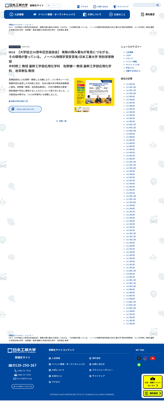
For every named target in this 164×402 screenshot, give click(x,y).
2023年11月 (131, 165)
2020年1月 (130, 277)
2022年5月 (130, 218)
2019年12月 (131, 280)
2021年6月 (130, 252)
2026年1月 (130, 84)
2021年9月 (130, 243)
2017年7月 (130, 314)
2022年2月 (130, 227)
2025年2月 (130, 118)
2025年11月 (131, 90)
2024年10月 (131, 131)
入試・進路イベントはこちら (151, 378)
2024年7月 (130, 140)
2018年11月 (131, 305)
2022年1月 (130, 230)
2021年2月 (130, 265)
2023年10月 (131, 168)
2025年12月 (131, 87)
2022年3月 (130, 224)
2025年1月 (130, 122)
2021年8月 (130, 246)
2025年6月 (130, 106)
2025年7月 (130, 103)
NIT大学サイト (54, 5)
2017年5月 (130, 321)
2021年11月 (131, 237)
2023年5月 (130, 181)
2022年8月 (130, 209)
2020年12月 (131, 271)
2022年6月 (130, 215)
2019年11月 (131, 283)
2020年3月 (130, 274)
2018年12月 (131, 302)
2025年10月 (131, 94)
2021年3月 (130, 262)
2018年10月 (131, 308)
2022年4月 (130, 221)
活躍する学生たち (133, 71)
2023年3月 (130, 187)
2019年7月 (130, 296)
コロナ (128, 55)
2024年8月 (130, 137)
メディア (129, 59)
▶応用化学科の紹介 (18, 101)
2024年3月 (130, 153)
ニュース (30, 25)
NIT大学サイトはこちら (23, 387)
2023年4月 (130, 184)
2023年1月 (130, 193)
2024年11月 (131, 128)
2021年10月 (131, 240)
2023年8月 (130, 174)
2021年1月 (130, 268)
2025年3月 (130, 115)
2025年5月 (130, 109)
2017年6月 (130, 318)
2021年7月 (130, 249)
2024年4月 (130, 150)
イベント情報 (131, 62)
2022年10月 (131, 202)
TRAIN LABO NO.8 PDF (26, 110)
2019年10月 (131, 286)
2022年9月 (130, 206)
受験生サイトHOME (16, 25)
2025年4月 (130, 112)
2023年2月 (130, 190)
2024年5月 (130, 146)
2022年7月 (130, 212)
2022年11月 (131, 199)
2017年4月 (130, 324)
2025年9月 (130, 97)
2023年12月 (131, 162)
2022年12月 (131, 196)
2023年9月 (130, 171)
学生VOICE (130, 68)
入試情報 (129, 52)
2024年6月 (130, 143)
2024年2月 (130, 156)
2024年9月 (130, 134)
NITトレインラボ (15, 47)
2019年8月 (130, 293)
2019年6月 (130, 299)
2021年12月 (131, 234)
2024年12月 (131, 125)
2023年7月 (130, 178)
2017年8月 (130, 311)
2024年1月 (130, 159)
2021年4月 (130, 258)
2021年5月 (130, 255)
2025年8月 (130, 100)
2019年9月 (130, 290)
